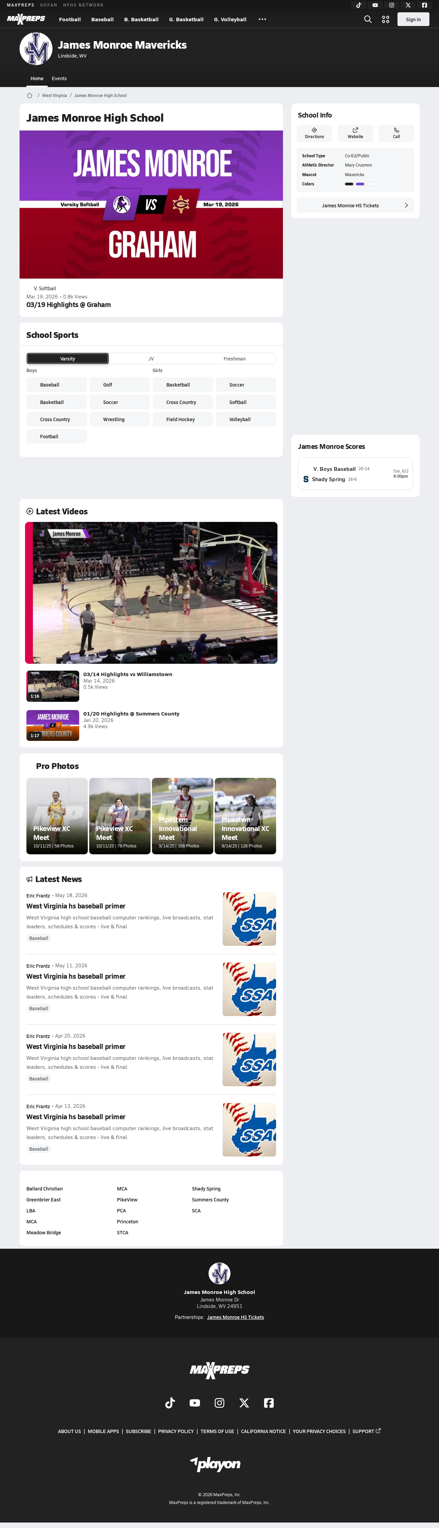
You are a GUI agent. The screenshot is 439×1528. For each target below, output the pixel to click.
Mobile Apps (103, 1431)
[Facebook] (424, 5)
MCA (31, 1221)
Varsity (67, 358)
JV (151, 358)
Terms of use (217, 1431)
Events (59, 78)
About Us (69, 1431)
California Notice (263, 1431)
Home (37, 78)
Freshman (235, 358)
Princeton (127, 1221)
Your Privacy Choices (319, 1431)
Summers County (210, 1199)
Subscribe (138, 1431)
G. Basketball (186, 19)
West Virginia (54, 95)
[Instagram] (391, 5)
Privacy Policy (176, 1431)
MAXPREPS (21, 5)
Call (396, 133)
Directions (314, 133)
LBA (30, 1210)
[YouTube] (375, 5)
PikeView (127, 1199)
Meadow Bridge (43, 1232)
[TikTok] (358, 5)
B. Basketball (141, 19)
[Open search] (368, 19)
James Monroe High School (100, 95)
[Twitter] (408, 5)
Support (367, 1431)
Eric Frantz (38, 896)
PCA (121, 1210)
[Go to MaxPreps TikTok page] (170, 1403)
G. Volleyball (230, 19)
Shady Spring (206, 1188)
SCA (196, 1210)
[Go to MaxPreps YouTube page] (194, 1403)
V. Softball (41, 288)
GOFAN (49, 5)
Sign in (413, 19)
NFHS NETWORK (83, 5)
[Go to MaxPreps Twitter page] (244, 1403)
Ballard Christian (44, 1188)
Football (70, 19)
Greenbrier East (43, 1199)
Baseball (102, 19)
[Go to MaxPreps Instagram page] (219, 1403)
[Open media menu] (386, 19)
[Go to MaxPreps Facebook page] (268, 1403)
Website (355, 133)
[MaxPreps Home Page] (30, 95)
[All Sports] (262, 19)
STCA (122, 1232)
